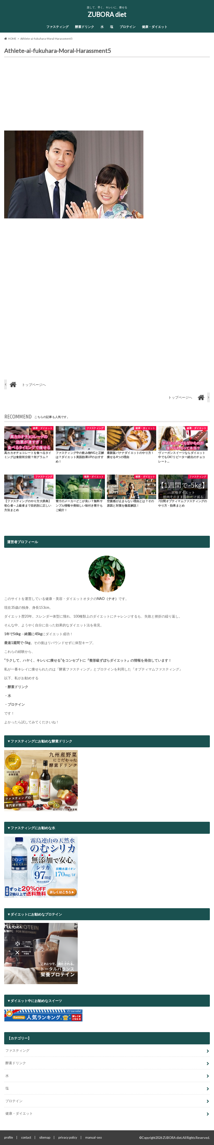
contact (26, 1137)
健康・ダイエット (154, 27)
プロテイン (128, 27)
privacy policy (67, 1137)
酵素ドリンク (84, 27)
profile (8, 1137)
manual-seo (93, 1137)
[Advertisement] (107, 96)
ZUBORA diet (107, 14)
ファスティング (57, 27)
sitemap (44, 1137)
